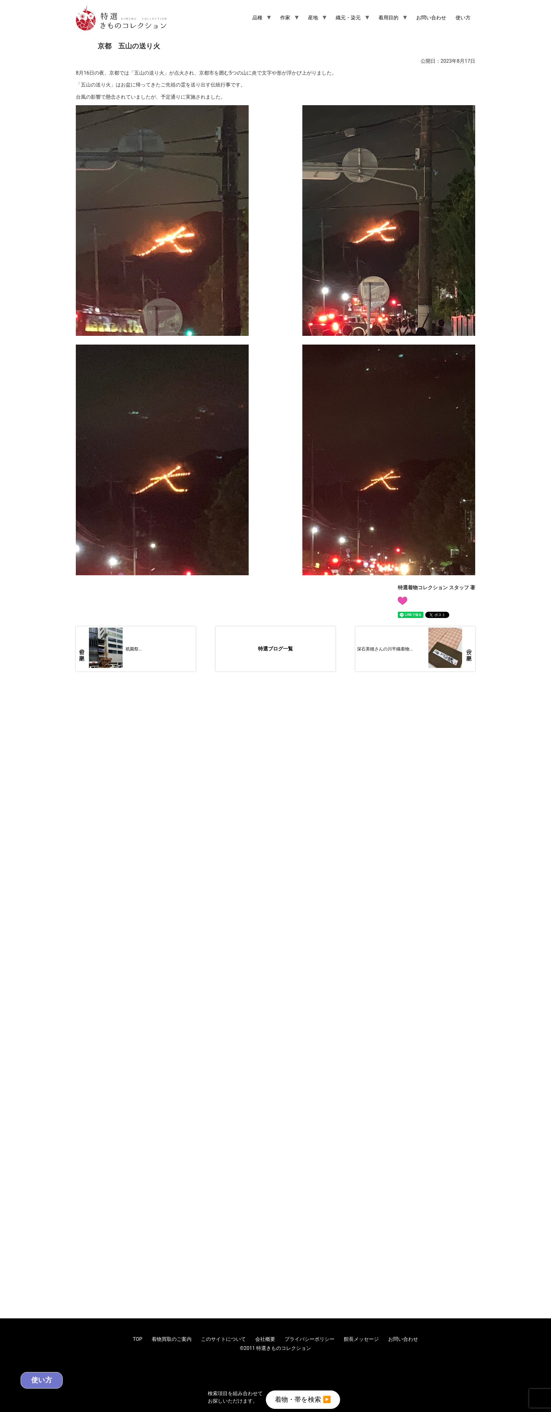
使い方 (463, 18)
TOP (137, 1339)
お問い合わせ (431, 18)
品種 (257, 18)
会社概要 (265, 1339)
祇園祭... (133, 648)
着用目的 (388, 18)
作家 (285, 18)
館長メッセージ (361, 1339)
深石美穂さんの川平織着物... (385, 648)
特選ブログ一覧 (275, 648)
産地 (313, 18)
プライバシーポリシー (309, 1339)
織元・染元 (348, 18)
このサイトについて (223, 1339)
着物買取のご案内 (172, 1339)
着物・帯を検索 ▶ (303, 1399)
